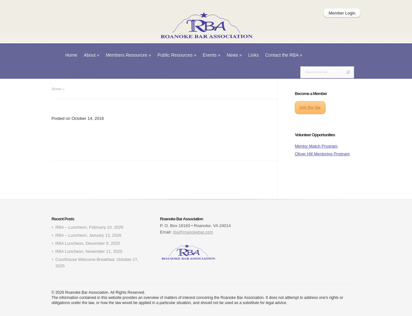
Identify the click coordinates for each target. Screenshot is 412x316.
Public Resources (176, 55)
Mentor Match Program (316, 146)
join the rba (310, 107)
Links (253, 55)
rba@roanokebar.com (193, 232)
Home (71, 55)
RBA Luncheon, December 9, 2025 (87, 243)
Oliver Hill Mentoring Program (322, 153)
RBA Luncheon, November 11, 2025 (88, 251)
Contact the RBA (283, 55)
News (234, 55)
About (91, 55)
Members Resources (128, 55)
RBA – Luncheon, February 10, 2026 (89, 227)
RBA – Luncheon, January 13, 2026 (88, 235)
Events (211, 55)
